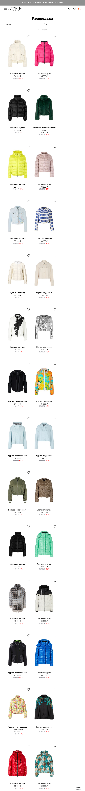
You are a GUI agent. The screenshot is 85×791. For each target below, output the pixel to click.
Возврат (7, 712)
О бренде (8, 659)
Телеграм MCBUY (14, 751)
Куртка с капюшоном (16, 293)
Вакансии (7, 668)
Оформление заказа (12, 699)
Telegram (11, 729)
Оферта (7, 677)
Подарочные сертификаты (14, 685)
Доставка (8, 703)
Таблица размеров (11, 694)
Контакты (7, 664)
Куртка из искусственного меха (16, 129)
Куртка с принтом (42, 238)
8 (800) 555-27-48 (47, 628)
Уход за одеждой (11, 716)
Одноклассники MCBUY (17, 747)
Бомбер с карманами (41, 347)
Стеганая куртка (17, 73)
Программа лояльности (13, 672)
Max (9, 734)
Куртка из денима (17, 184)
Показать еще (42, 582)
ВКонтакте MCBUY (15, 743)
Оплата (7, 707)
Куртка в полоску (41, 184)
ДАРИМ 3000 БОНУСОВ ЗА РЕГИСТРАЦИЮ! (42, 2)
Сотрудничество (10, 720)
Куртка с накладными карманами (17, 511)
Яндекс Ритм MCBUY (15, 756)
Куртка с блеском (66, 238)
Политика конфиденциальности (16, 681)
